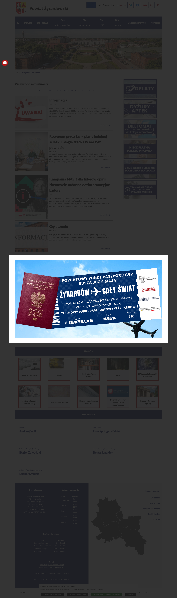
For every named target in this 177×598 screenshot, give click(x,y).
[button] (5, 63)
